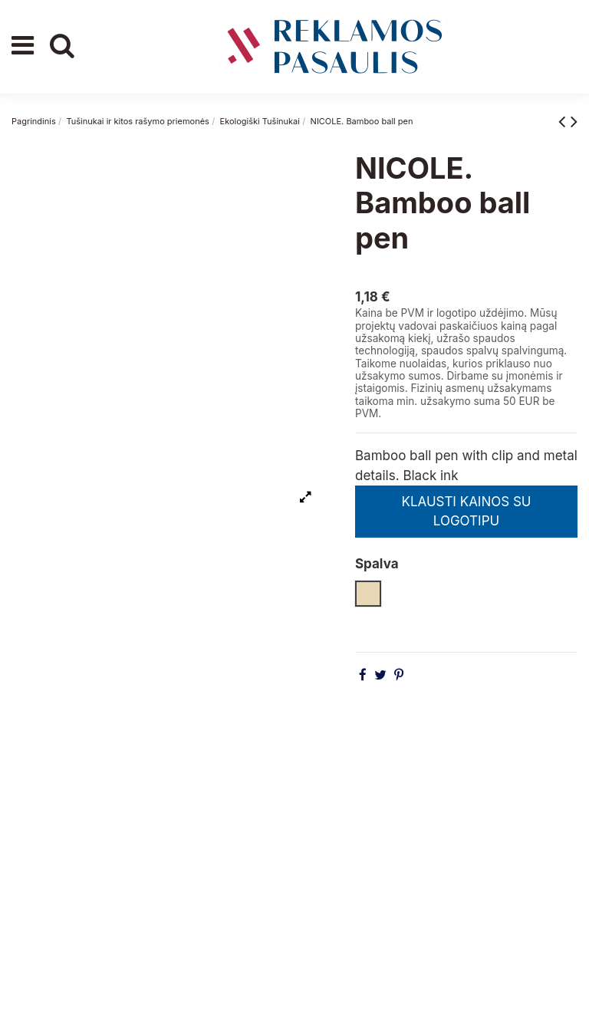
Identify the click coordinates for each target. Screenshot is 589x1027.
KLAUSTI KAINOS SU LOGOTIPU (466, 511)
